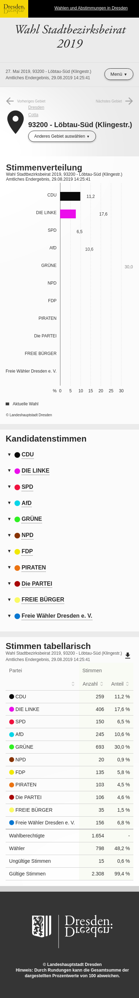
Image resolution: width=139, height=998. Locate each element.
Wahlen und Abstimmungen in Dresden (91, 8)
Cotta (33, 114)
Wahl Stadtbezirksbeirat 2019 (69, 37)
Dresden (36, 107)
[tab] (69, 455)
